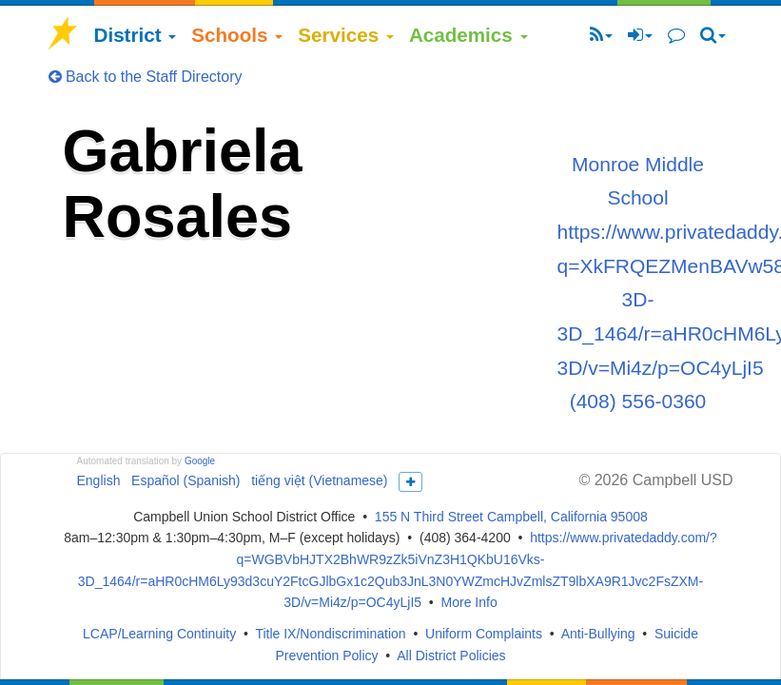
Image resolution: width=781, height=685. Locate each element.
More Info (469, 602)
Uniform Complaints (483, 633)
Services (346, 35)
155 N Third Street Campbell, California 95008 (511, 516)
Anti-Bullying (598, 633)
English (99, 480)
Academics (468, 35)
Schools (237, 35)
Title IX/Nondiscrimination (330, 633)
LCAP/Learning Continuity (159, 633)
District (135, 35)
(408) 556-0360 (638, 401)
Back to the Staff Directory (146, 76)
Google (200, 461)
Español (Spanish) (185, 480)
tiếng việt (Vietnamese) (319, 480)
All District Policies (451, 654)
